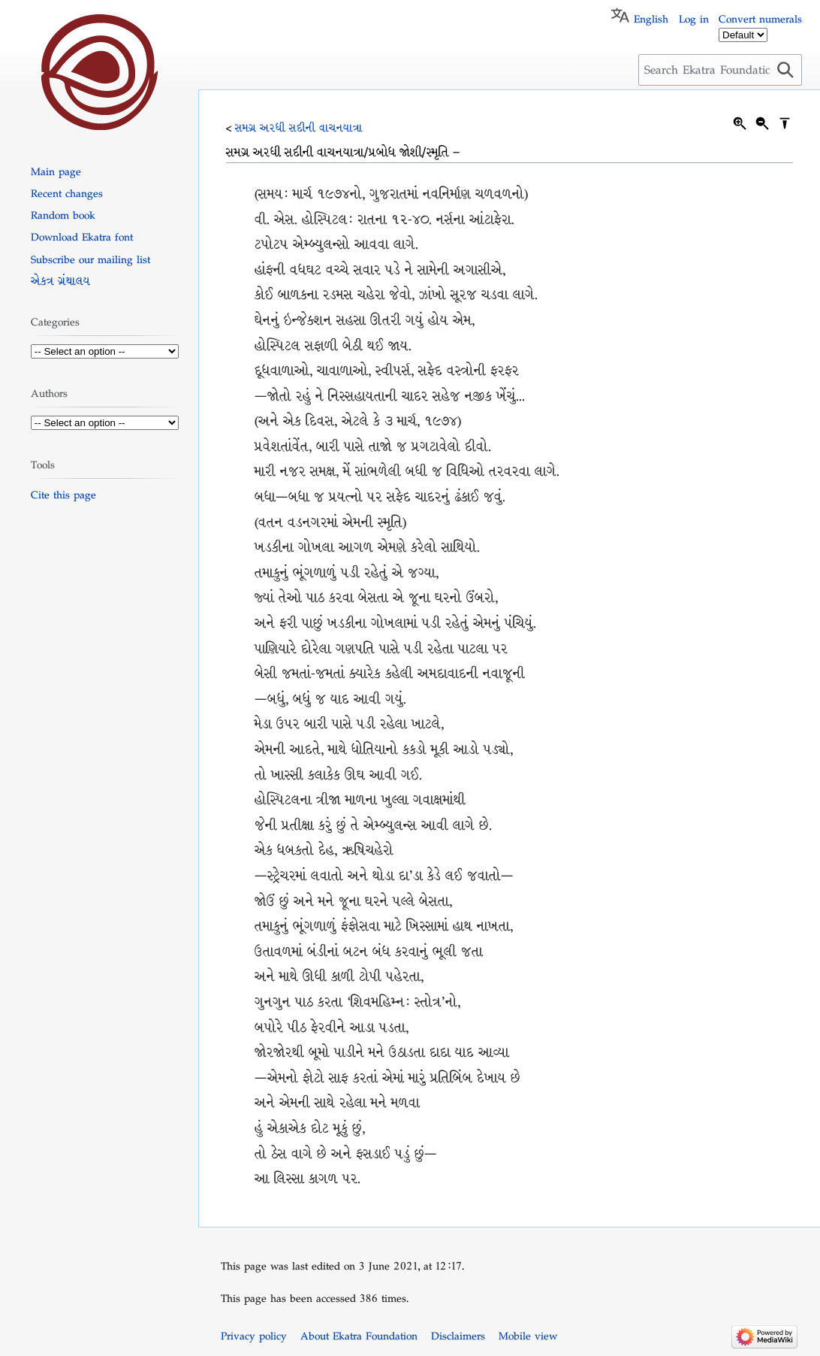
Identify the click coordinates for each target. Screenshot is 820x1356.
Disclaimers (458, 1336)
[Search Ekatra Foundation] (720, 70)
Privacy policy (254, 1336)
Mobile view (528, 1336)
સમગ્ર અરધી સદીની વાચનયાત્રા (299, 128)
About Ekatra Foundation (359, 1336)
